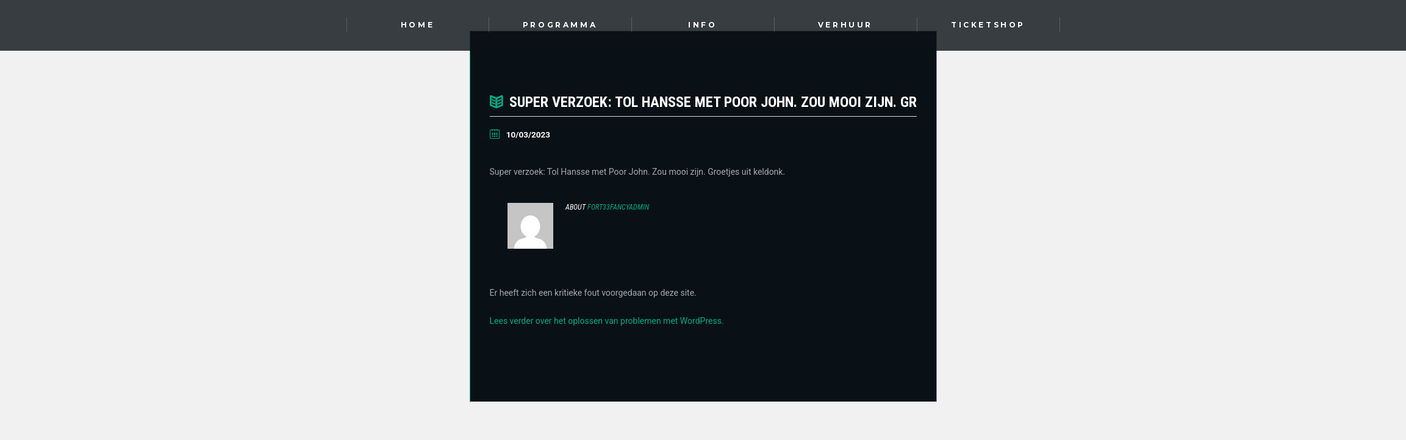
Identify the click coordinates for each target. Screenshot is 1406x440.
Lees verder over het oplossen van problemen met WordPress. (607, 321)
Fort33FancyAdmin (618, 207)
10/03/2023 (528, 134)
